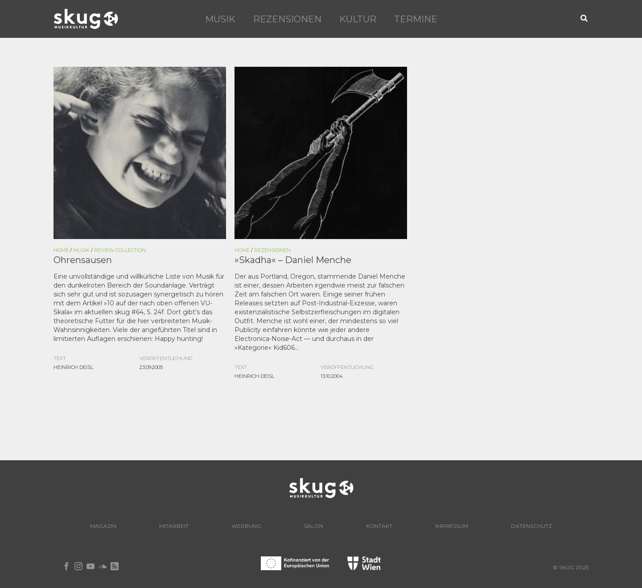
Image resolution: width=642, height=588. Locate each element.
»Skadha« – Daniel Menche (293, 260)
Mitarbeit (174, 526)
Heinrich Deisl (73, 367)
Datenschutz (531, 526)
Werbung (246, 526)
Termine (415, 19)
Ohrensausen (83, 260)
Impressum (451, 526)
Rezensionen (287, 19)
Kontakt (379, 526)
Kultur (357, 19)
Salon (313, 526)
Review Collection (120, 250)
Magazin (103, 526)
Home (61, 250)
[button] (584, 19)
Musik (220, 19)
